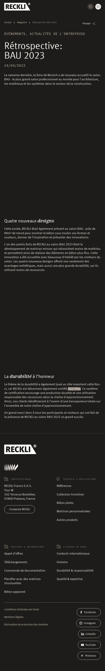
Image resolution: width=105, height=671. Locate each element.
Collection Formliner (70, 494)
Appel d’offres (13, 553)
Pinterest (89, 656)
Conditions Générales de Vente (21, 609)
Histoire (62, 562)
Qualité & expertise (70, 579)
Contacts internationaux (73, 553)
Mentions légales (13, 617)
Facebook (89, 612)
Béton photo (65, 503)
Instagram (88, 623)
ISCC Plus (74, 388)
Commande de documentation (24, 570)
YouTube (89, 645)
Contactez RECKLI (19, 509)
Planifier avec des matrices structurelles (22, 581)
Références (64, 486)
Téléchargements (15, 562)
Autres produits (67, 520)
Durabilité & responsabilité (75, 570)
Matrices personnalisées (73, 511)
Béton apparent (14, 591)
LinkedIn (89, 634)
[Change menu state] (98, 6)
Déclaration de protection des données (26, 624)
